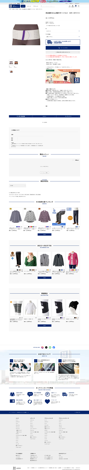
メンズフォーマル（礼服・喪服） (21, 435)
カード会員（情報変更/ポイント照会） (68, 467)
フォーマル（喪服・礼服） (34, 432)
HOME (28, 467)
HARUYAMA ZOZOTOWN (63, 458)
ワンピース (32, 430)
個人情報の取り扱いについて (43, 467)
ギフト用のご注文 (47, 455)
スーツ (17, 420)
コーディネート (68, 116)
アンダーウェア (18, 447)
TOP (10, 9)
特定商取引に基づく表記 (53, 467)
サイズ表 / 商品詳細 (21, 116)
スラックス (18, 425)
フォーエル (61, 457)
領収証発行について (33, 458)
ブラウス (31, 426)
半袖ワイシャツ (19, 432)
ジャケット (18, 421)
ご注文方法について (33, 455)
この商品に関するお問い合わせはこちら (63, 52)
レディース (29, 6)
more (44, 234)
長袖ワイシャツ (19, 430)
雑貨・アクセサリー (19, 445)
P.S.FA (60, 455)
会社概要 (59, 467)
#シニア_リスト (11, 194)
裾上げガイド (18, 455)
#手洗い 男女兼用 (38, 194)
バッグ (17, 442)
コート (17, 423)
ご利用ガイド (71, 3)
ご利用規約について (34, 467)
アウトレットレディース (64, 418)
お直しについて (55, 25)
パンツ (17, 440)
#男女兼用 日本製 (32, 194)
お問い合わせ (77, 3)
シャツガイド (18, 457)
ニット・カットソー (33, 428)
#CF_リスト (16, 194)
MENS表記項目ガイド (19, 458)
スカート (31, 425)
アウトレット (35, 6)
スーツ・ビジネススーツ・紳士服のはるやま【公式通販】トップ (19, 412)
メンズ (23, 6)
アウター (17, 437)
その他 (13, 9)
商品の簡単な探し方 (33, 460)
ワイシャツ (18, 428)
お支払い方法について (34, 457)
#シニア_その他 (21, 194)
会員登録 (18, 3)
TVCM (67, 3)
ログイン (22, 3)
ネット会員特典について (49, 458)
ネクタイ (17, 433)
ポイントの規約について (49, 457)
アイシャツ (18, 426)
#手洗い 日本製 (27, 194)
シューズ (17, 443)
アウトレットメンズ (49, 418)
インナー (17, 438)
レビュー (44, 116)
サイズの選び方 (48, 25)
